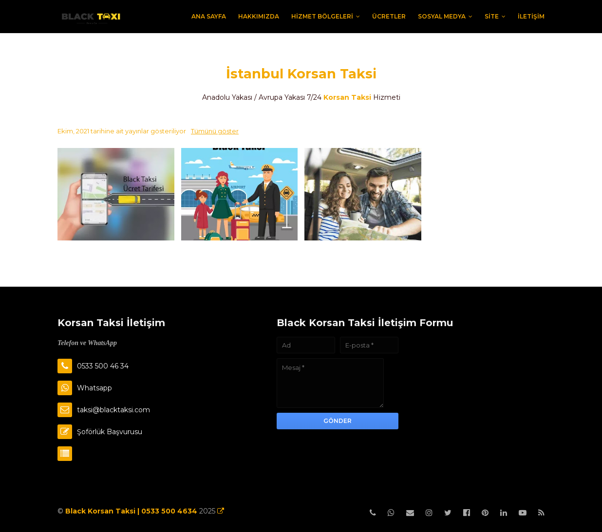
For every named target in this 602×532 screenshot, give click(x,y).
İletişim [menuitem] (531, 16)
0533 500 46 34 (103, 366)
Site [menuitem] (492, 16)
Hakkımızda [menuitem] (258, 16)
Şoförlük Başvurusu (109, 431)
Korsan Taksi (347, 97)
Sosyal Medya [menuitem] (442, 16)
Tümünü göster (215, 131)
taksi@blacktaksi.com (113, 409)
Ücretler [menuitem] (389, 16)
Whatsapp (94, 388)
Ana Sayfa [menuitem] (208, 16)
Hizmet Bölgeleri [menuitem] (322, 16)
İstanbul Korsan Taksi (301, 74)
